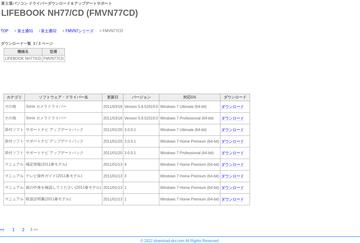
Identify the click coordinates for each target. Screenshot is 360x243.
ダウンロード (232, 107)
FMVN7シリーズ (79, 31)
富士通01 (25, 31)
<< (2, 230)
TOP (5, 31)
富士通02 (49, 31)
